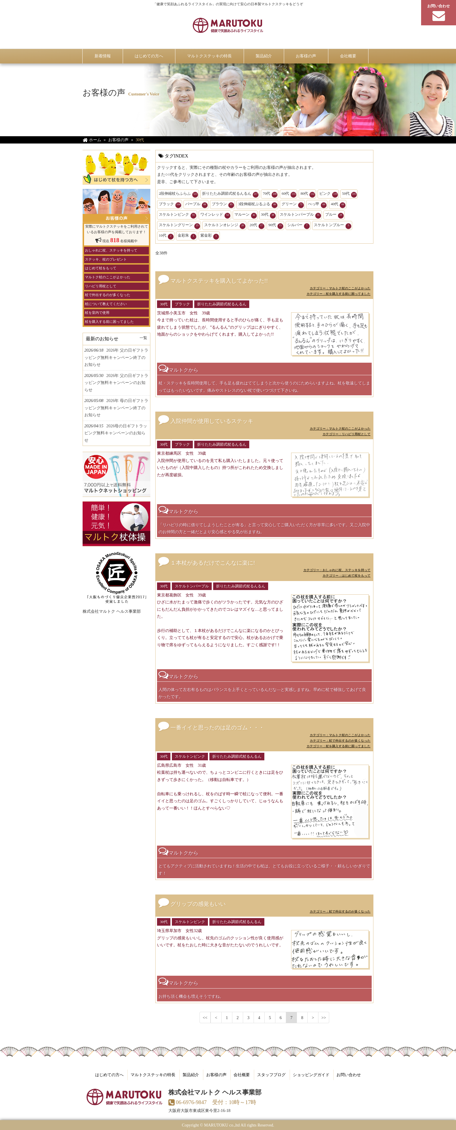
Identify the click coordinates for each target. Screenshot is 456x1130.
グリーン (293, 205)
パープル (196, 205)
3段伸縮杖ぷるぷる (257, 205)
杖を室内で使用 (97, 312)
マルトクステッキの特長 (153, 1074)
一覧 (143, 338)
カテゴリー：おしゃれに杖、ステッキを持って (336, 570)
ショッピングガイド (311, 1074)
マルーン (245, 215)
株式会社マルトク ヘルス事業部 (112, 611)
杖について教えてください (106, 304)
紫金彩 (209, 236)
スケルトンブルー (332, 226)
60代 (289, 194)
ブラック (170, 205)
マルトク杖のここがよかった (107, 277)
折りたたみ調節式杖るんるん (230, 194)
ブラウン (223, 205)
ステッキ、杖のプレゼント (106, 259)
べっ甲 (317, 205)
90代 (275, 226)
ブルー (334, 215)
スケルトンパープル (300, 215)
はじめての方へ (109, 1074)
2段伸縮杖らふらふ (178, 194)
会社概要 (242, 1074)
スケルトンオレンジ (224, 226)
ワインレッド (215, 215)
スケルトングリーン (179, 226)
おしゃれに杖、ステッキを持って (111, 250)
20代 (257, 226)
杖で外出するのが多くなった (107, 295)
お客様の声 (216, 1074)
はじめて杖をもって (100, 268)
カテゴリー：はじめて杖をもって (346, 575)
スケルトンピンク (177, 215)
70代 (270, 194)
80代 (307, 194)
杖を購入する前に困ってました (109, 321)
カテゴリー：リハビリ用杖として (346, 434)
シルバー (298, 226)
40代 (338, 205)
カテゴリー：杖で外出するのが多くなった (340, 740)
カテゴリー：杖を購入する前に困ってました (338, 293)
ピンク (328, 194)
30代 (268, 215)
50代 (349, 194)
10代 (166, 236)
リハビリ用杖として (100, 286)
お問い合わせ (348, 1074)
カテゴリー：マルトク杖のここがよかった (340, 288)
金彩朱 (187, 236)
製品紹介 (191, 1074)
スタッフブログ (271, 1074)
